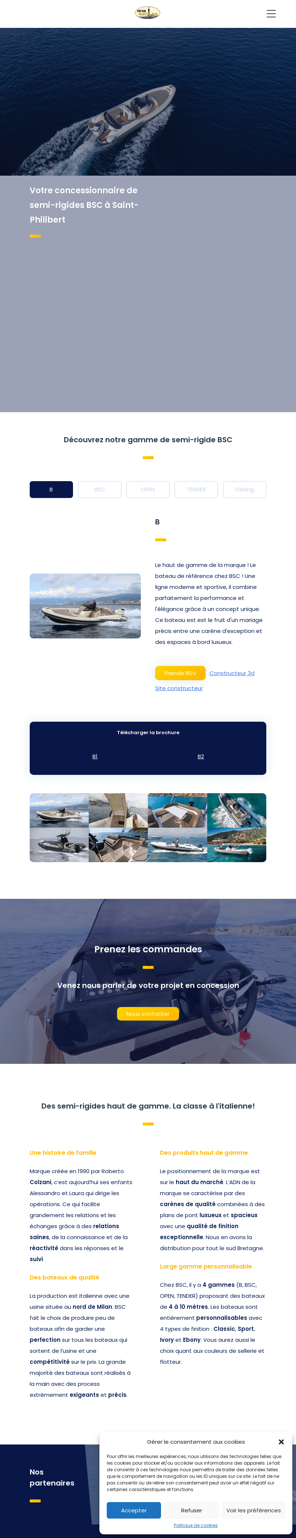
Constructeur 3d (232, 673)
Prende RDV (180, 673)
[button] (281, 1442)
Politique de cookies (196, 1525)
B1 (95, 756)
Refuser (191, 1510)
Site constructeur (179, 688)
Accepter (134, 1510)
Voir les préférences (253, 1510)
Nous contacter (148, 1014)
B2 (201, 756)
